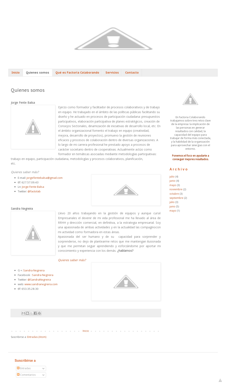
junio (172, 181)
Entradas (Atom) (36, 337)
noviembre (176, 189)
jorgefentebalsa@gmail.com (45, 178)
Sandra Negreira (34, 270)
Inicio (16, 72)
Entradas (24, 368)
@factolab (34, 191)
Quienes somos (37, 72)
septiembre (176, 198)
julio (172, 176)
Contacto (132, 72)
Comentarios (26, 375)
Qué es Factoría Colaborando (77, 72)
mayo (173, 185)
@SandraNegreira (39, 279)
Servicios (112, 72)
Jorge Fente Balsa (33, 187)
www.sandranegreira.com (41, 284)
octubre (174, 193)
